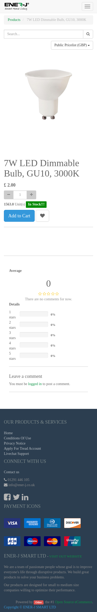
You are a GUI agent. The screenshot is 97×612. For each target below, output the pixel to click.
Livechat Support (16, 454)
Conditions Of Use (17, 438)
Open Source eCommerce (73, 602)
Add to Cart (19, 215)
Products (14, 20)
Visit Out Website (65, 556)
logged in (35, 384)
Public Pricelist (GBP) (72, 45)
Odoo (38, 602)
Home (8, 433)
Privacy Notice (15, 443)
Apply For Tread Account (22, 448)
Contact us (11, 472)
